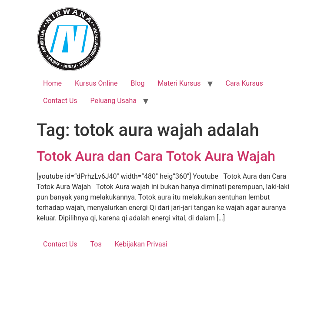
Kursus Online (96, 83)
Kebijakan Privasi (141, 244)
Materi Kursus (178, 83)
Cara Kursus (244, 83)
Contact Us (60, 101)
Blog (137, 83)
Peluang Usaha (113, 101)
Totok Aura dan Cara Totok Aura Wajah (156, 156)
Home (52, 83)
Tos (96, 244)
